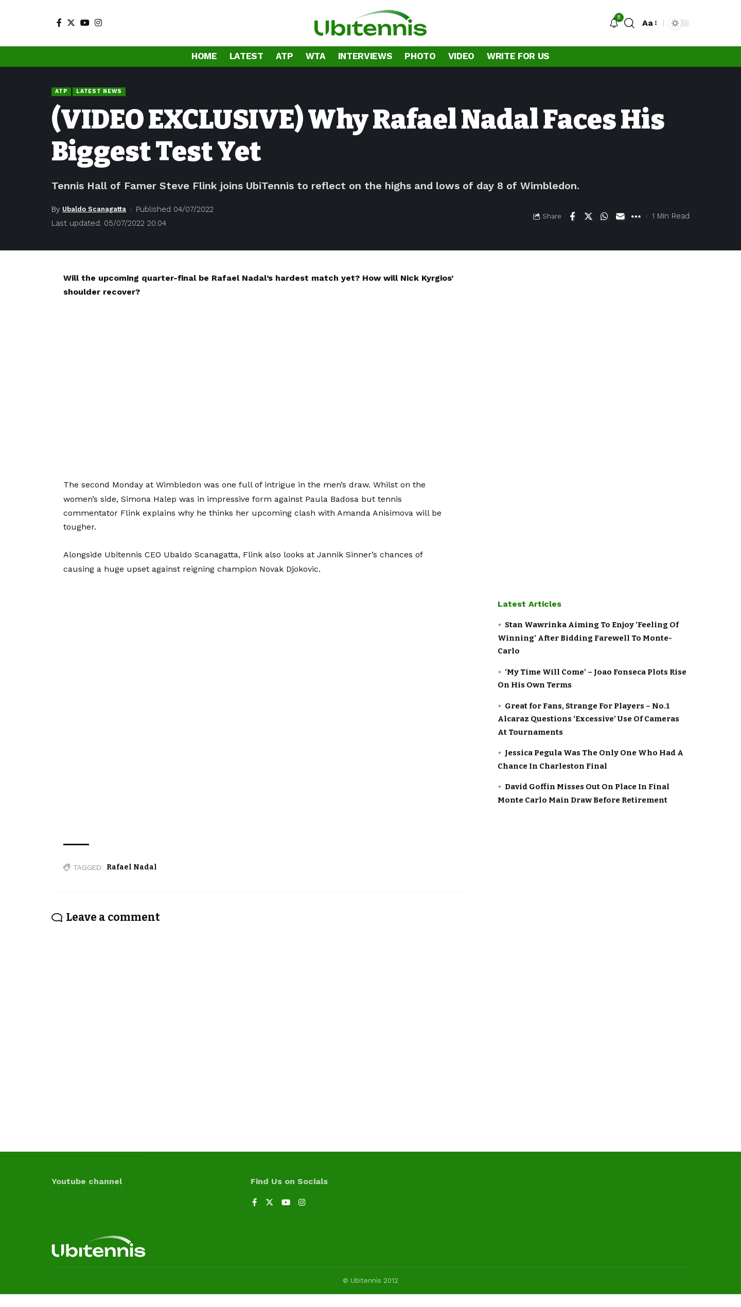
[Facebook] (59, 23)
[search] (629, 23)
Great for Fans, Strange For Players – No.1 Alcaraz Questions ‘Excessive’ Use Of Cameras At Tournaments (588, 719)
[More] (636, 217)
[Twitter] (71, 23)
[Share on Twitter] (588, 217)
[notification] (614, 23)
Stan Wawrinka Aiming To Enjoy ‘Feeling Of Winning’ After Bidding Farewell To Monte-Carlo (588, 639)
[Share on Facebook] (572, 217)
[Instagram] (98, 23)
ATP (62, 91)
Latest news (103, 91)
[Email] (620, 217)
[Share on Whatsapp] (604, 217)
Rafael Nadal (132, 868)
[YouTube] (85, 23)
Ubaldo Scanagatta (99, 209)
